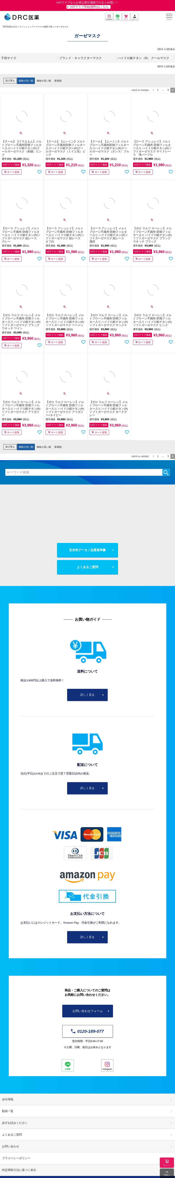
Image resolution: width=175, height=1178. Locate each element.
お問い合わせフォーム (87, 1011)
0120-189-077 (87, 1031)
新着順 (58, 80)
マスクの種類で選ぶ (45, 27)
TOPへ (167, 1175)
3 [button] (168, 90)
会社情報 (7, 1099)
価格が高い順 (44, 80)
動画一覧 (7, 1111)
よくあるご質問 (87, 567)
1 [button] (158, 90)
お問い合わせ (10, 1146)
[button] (153, 90)
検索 (166, 472)
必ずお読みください (15, 1122)
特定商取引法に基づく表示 (19, 1170)
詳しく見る (87, 694)
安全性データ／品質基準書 (87, 550)
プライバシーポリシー (16, 1158)
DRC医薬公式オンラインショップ (18, 27)
